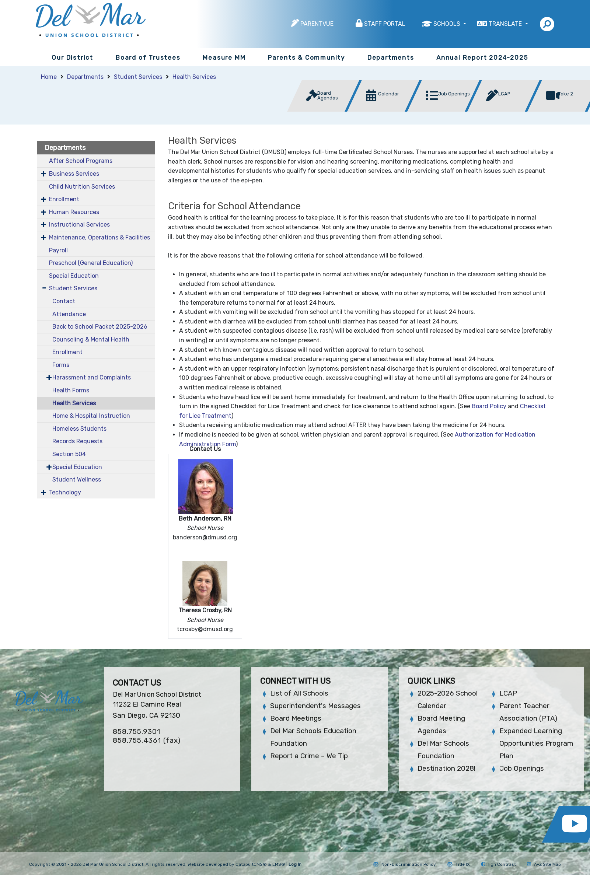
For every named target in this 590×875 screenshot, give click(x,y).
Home (49, 76)
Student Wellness (76, 479)
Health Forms (70, 390)
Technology (65, 492)
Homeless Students (79, 428)
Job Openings (521, 768)
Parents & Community (306, 57)
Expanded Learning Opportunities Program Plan (536, 743)
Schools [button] (447, 23)
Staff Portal (384, 23)
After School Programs (80, 160)
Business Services (74, 173)
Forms (60, 364)
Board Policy (489, 406)
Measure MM (224, 57)
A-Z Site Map (544, 864)
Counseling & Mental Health (90, 339)
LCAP (508, 693)
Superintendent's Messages (315, 705)
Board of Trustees (148, 57)
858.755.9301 (136, 731)
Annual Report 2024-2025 (482, 57)
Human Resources (74, 212)
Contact (63, 301)
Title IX (458, 864)
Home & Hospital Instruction (91, 415)
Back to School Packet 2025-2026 (99, 326)
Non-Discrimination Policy (404, 864)
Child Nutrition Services (82, 186)
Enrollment (64, 199)
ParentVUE (317, 23)
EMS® (278, 864)
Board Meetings (295, 718)
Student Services (138, 76)
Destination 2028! (446, 768)
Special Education (74, 275)
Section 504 (69, 454)
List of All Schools (299, 693)
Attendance (69, 314)
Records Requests (77, 441)
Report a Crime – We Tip (309, 756)
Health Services (194, 76)
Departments (390, 57)
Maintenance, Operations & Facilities (99, 237)
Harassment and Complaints (91, 377)
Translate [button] (506, 23)
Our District (72, 57)
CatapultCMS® (251, 864)
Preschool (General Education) (91, 262)
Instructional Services (79, 224)
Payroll (58, 250)
